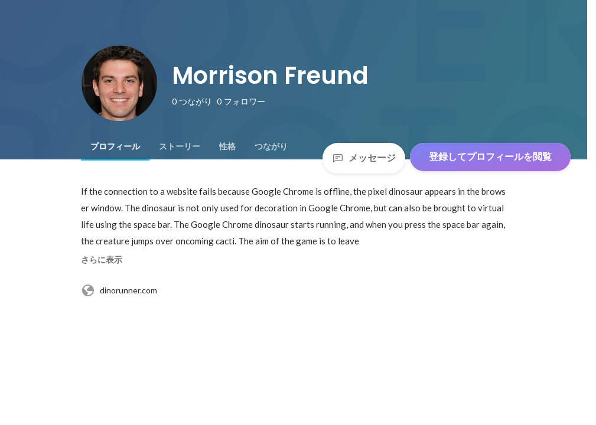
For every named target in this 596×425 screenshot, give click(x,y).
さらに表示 (101, 260)
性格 (227, 146)
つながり (271, 146)
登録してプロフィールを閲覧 (490, 157)
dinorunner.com (119, 290)
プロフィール (115, 146)
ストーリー (179, 146)
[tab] (115, 146)
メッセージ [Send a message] (364, 158)
